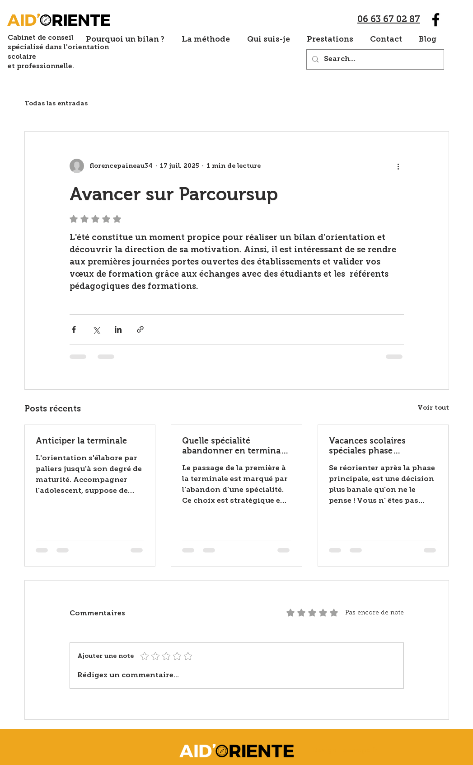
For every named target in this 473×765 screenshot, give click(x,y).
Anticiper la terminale (81, 441)
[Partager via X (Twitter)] (96, 329)
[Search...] (374, 59)
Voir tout (433, 408)
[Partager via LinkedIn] (118, 329)
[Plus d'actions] (398, 166)
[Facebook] (436, 19)
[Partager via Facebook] (74, 329)
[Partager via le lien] (140, 329)
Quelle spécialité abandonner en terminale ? (235, 446)
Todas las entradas (56, 103)
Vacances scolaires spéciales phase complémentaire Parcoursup (367, 446)
